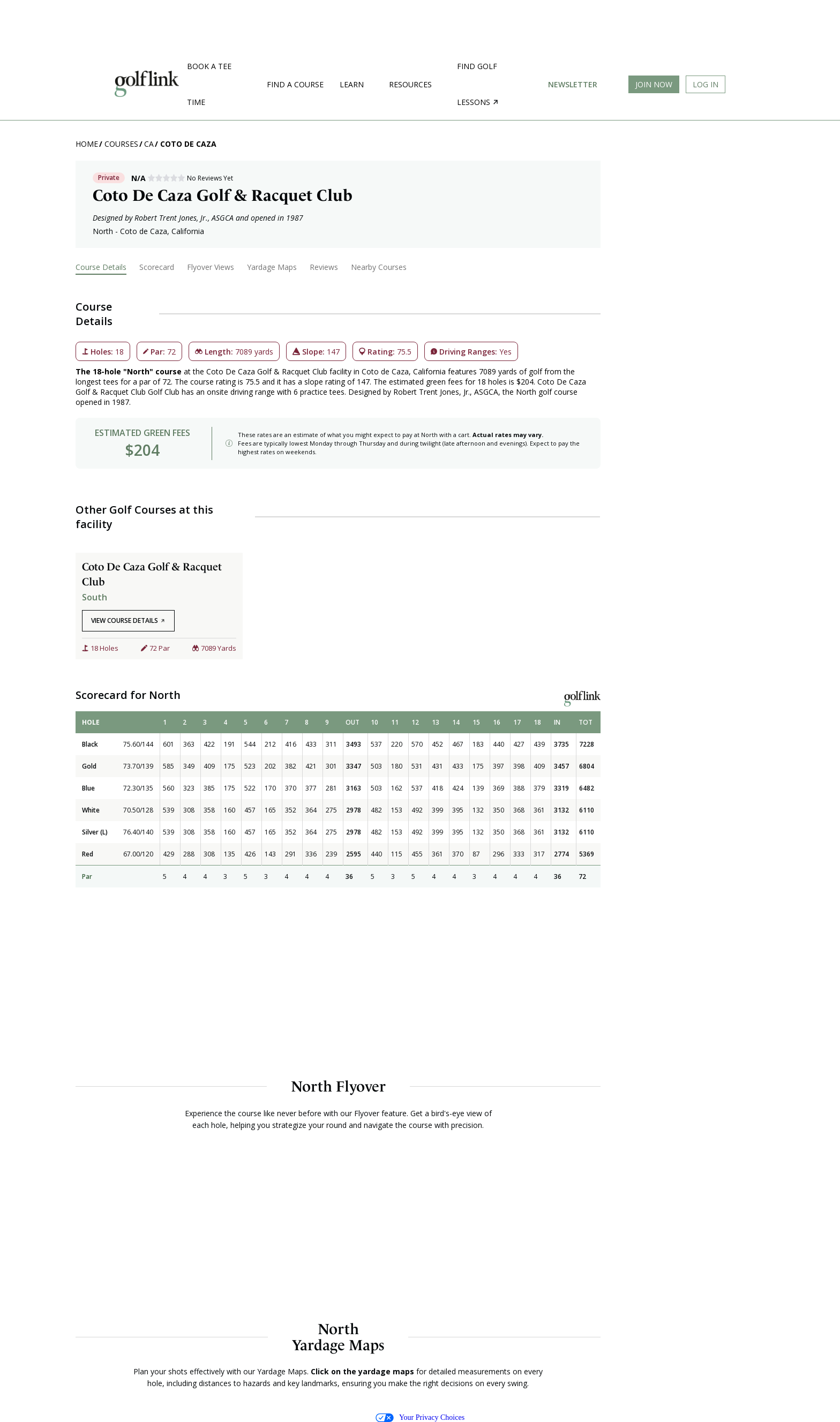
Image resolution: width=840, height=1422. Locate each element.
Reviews (324, 267)
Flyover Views (210, 267)
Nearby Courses (379, 267)
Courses (121, 144)
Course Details (101, 267)
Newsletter (572, 84)
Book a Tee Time (209, 84)
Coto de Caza (188, 144)
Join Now (653, 84)
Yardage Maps (272, 267)
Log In (705, 84)
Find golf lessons (477, 84)
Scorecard (156, 267)
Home (87, 144)
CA (149, 144)
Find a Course (295, 84)
